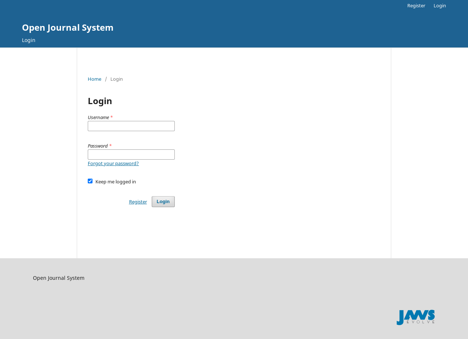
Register (416, 5)
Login (28, 40)
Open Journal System (68, 27)
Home (94, 79)
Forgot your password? (113, 163)
